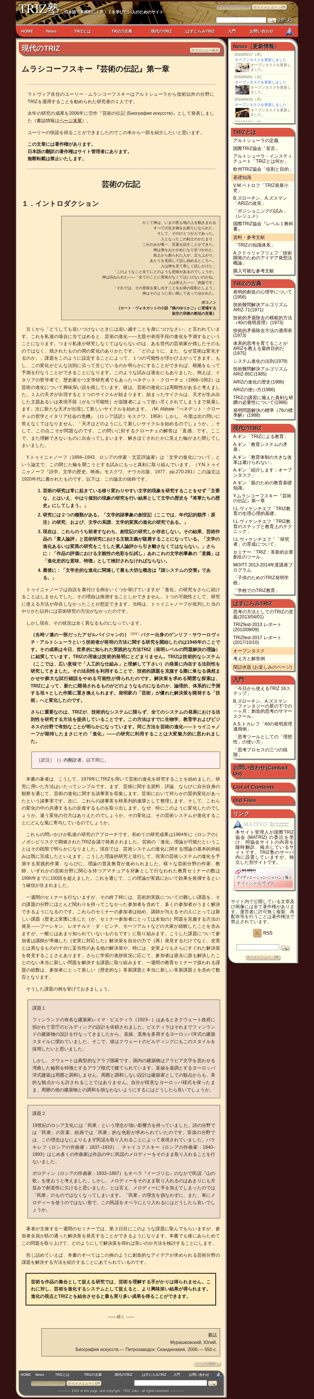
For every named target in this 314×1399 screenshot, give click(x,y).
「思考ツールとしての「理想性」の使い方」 (262, 739)
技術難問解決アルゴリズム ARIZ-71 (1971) (260, 307)
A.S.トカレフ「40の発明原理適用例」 (262, 726)
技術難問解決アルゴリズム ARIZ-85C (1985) (260, 371)
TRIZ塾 (39, 9)
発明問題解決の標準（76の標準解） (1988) (263, 413)
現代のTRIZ (41, 48)
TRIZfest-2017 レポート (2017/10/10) (257, 640)
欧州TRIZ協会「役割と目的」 (263, 169)
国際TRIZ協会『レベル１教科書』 (263, 226)
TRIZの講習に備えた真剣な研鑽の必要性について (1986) (263, 400)
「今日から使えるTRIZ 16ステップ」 (261, 691)
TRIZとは (62, 1375)
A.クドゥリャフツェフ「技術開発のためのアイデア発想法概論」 (262, 258)
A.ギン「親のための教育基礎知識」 (262, 485)
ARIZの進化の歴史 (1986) (258, 382)
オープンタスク (249, 651)
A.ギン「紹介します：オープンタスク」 (262, 473)
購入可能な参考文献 (253, 270)
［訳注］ (135, 633)
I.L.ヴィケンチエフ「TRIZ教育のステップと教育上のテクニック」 (262, 526)
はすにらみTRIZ (154, 1375)
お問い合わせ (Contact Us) (260, 771)
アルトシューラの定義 (256, 140)
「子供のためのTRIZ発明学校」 (261, 580)
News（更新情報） (256, 46)
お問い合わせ (199, 1375)
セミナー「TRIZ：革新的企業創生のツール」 (263, 555)
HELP (285, 19)
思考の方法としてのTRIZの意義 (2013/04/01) (263, 614)
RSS (263, 933)
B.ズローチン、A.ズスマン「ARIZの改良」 (260, 201)
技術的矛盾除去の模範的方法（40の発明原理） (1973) (262, 320)
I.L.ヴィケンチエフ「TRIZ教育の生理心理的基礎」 (261, 511)
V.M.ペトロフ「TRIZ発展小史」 (260, 188)
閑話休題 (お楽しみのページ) (262, 667)
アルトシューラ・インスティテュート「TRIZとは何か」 (262, 159)
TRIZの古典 (93, 1375)
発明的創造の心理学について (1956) (262, 294)
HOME (26, 1375)
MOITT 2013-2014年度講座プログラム (263, 567)
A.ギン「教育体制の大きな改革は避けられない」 (262, 460)
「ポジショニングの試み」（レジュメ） (260, 213)
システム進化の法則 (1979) (260, 361)
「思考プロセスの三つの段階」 (260, 752)
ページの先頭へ (207, 1363)
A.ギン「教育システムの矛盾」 (260, 447)
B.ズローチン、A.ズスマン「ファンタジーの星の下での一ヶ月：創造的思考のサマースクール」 (262, 709)
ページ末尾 (70, 120)
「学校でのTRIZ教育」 (256, 590)
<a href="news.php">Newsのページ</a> (263, 86)
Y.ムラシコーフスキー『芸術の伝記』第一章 (262, 498)
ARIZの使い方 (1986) (254, 389)
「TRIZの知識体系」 (254, 245)
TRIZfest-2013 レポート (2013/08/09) (257, 627)
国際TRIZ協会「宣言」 (256, 148)
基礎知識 (242, 177)
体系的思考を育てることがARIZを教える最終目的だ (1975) (260, 348)
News (39, 1375)
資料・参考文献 (249, 237)
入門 (176, 1375)
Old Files (244, 800)
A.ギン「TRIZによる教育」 (260, 436)
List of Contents (254, 787)
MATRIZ (289, 32)
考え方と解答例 (249, 658)
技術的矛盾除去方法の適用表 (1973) (262, 333)
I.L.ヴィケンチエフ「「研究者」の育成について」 (261, 542)
